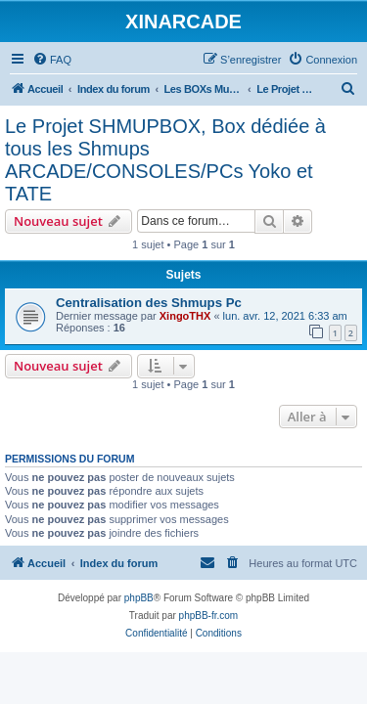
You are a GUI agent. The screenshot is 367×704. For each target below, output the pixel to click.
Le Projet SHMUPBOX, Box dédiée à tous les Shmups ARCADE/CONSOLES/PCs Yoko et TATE (165, 159)
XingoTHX (185, 316)
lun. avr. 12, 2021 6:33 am (285, 316)
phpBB (139, 598)
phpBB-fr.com (209, 615)
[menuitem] (51, 59)
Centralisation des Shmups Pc (149, 302)
